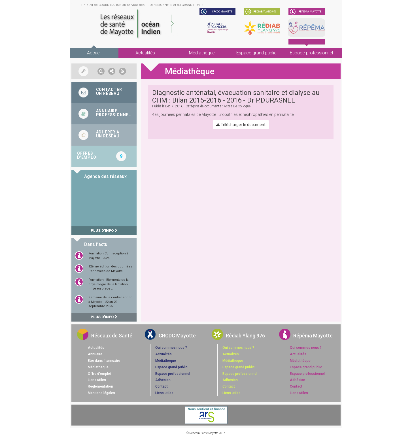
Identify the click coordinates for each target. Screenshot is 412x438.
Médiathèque (202, 53)
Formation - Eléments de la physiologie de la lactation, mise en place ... (108, 284)
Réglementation (100, 386)
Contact (161, 386)
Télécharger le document (241, 124)
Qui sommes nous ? (171, 348)
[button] (101, 71)
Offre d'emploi (99, 374)
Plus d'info (104, 230)
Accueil (94, 53)
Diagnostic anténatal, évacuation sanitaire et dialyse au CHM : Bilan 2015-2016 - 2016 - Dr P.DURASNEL (236, 96)
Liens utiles (97, 380)
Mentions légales (101, 393)
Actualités (145, 53)
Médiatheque (98, 367)
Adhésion (163, 380)
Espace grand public (256, 53)
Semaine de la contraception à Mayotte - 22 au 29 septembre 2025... (110, 301)
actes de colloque (237, 106)
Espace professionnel (311, 53)
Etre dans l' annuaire (104, 361)
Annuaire (95, 354)
